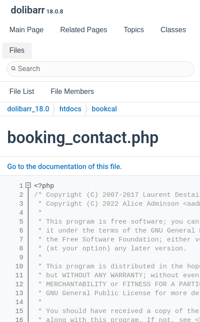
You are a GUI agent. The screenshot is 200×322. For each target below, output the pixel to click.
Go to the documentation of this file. (64, 166)
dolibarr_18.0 (28, 109)
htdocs (70, 109)
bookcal (104, 109)
